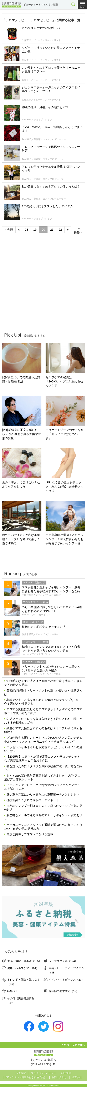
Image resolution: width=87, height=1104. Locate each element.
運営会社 (77, 1077)
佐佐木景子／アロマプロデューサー (40, 634)
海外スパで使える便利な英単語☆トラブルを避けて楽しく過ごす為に (21, 539)
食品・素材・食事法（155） (24, 961)
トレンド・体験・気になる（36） (23, 981)
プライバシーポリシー (43, 1073)
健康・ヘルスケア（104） (23, 968)
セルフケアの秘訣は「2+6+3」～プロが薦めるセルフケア (64, 381)
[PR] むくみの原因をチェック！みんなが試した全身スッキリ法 (64, 486)
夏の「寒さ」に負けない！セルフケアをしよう (21, 484)
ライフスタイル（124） (63, 961)
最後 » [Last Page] (78, 232)
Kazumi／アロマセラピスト (36, 614)
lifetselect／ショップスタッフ (37, 119)
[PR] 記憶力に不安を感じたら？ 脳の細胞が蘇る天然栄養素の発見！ (21, 434)
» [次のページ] (68, 229)
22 (60, 229)
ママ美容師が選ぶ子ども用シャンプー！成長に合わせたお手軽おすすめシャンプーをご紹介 (64, 539)
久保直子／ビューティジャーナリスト (41, 40)
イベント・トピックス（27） (66, 979)
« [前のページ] (19, 229)
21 (51, 229)
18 (26, 229)
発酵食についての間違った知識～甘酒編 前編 (21, 379)
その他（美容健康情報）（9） (22, 1000)
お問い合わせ (59, 1077)
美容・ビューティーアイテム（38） (66, 970)
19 (35, 229)
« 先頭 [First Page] (9, 229)
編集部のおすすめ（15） (64, 991)
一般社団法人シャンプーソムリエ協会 (41, 594)
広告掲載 (21, 1073)
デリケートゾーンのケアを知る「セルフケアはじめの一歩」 (64, 434)
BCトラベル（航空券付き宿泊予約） (25, 1077)
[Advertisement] (43, 284)
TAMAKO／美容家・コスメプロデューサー (44, 139)
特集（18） (14, 991)
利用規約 (66, 1073)
